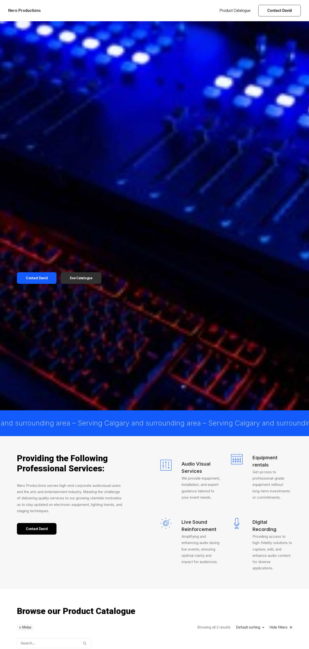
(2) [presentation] (37, 546)
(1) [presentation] (46, 512)
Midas (26, 427)
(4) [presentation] (45, 580)
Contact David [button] (37, 178)
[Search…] (54, 442)
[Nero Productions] (24, 11)
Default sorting (248, 427)
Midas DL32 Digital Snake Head (130, 510)
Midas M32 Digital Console (177, 513)
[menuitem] (236, 10)
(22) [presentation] (37, 572)
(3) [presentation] (39, 529)
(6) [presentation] (37, 521)
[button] (84, 441)
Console (129, 500)
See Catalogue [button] (81, 178)
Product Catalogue (235, 10)
